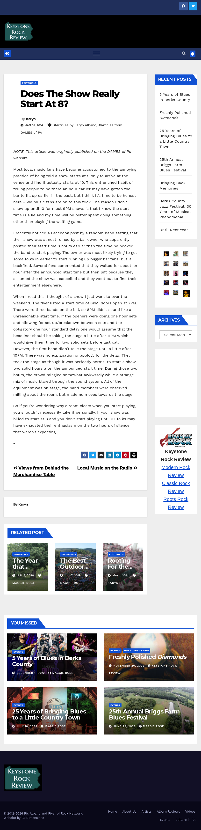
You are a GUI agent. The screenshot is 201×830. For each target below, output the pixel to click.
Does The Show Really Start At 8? (70, 99)
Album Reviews (168, 811)
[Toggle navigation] (96, 54)
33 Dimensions (33, 818)
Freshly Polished (147, 656)
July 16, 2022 (28, 726)
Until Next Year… (175, 230)
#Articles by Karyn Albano (75, 125)
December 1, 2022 (31, 673)
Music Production (136, 650)
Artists (147, 811)
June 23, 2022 (125, 726)
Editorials (29, 83)
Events (18, 651)
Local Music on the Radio (107, 468)
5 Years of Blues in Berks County (46, 661)
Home (112, 811)
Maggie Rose (60, 673)
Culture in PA (185, 820)
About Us (129, 811)
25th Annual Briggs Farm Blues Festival (172, 164)
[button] (184, 53)
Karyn (31, 119)
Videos (190, 811)
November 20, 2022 (130, 665)
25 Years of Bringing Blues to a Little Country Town (49, 714)
